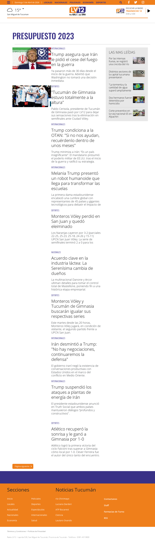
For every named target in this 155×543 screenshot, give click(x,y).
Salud (34, 520)
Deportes (101, 2)
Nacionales (61, 2)
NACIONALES (56, 252)
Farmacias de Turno (114, 511)
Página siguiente (22, 466)
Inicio (10, 498)
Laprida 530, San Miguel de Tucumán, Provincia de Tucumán (42, 537)
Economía (88, 2)
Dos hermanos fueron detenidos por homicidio (120, 100)
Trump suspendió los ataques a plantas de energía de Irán (71, 392)
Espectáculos (38, 509)
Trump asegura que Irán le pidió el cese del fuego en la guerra (74, 59)
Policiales (75, 2)
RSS (106, 518)
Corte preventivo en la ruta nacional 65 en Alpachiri (120, 113)
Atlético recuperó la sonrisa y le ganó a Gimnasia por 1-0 (69, 434)
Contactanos (110, 499)
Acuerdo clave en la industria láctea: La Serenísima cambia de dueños (72, 265)
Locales (48, 2)
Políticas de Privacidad (37, 531)
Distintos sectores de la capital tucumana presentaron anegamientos (120, 76)
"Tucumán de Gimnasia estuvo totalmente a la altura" (73, 97)
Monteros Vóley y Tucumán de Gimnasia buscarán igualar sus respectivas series (72, 308)
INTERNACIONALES (58, 48)
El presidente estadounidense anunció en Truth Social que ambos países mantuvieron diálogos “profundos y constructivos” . (75, 408)
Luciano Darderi (64, 504)
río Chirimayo (62, 498)
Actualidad (12, 509)
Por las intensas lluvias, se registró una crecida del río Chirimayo (119, 63)
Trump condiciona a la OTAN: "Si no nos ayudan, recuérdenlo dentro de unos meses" (75, 137)
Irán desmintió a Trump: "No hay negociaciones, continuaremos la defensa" (74, 351)
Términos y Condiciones (16, 531)
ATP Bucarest (62, 509)
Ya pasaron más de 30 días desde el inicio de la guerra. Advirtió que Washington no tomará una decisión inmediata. (74, 75)
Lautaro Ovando (64, 520)
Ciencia (59, 515)
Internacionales (39, 515)
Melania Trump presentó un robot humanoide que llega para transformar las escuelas (75, 180)
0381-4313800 (83, 537)
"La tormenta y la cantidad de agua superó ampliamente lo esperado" (120, 89)
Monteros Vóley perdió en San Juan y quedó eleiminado (75, 221)
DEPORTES (55, 86)
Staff (106, 505)
